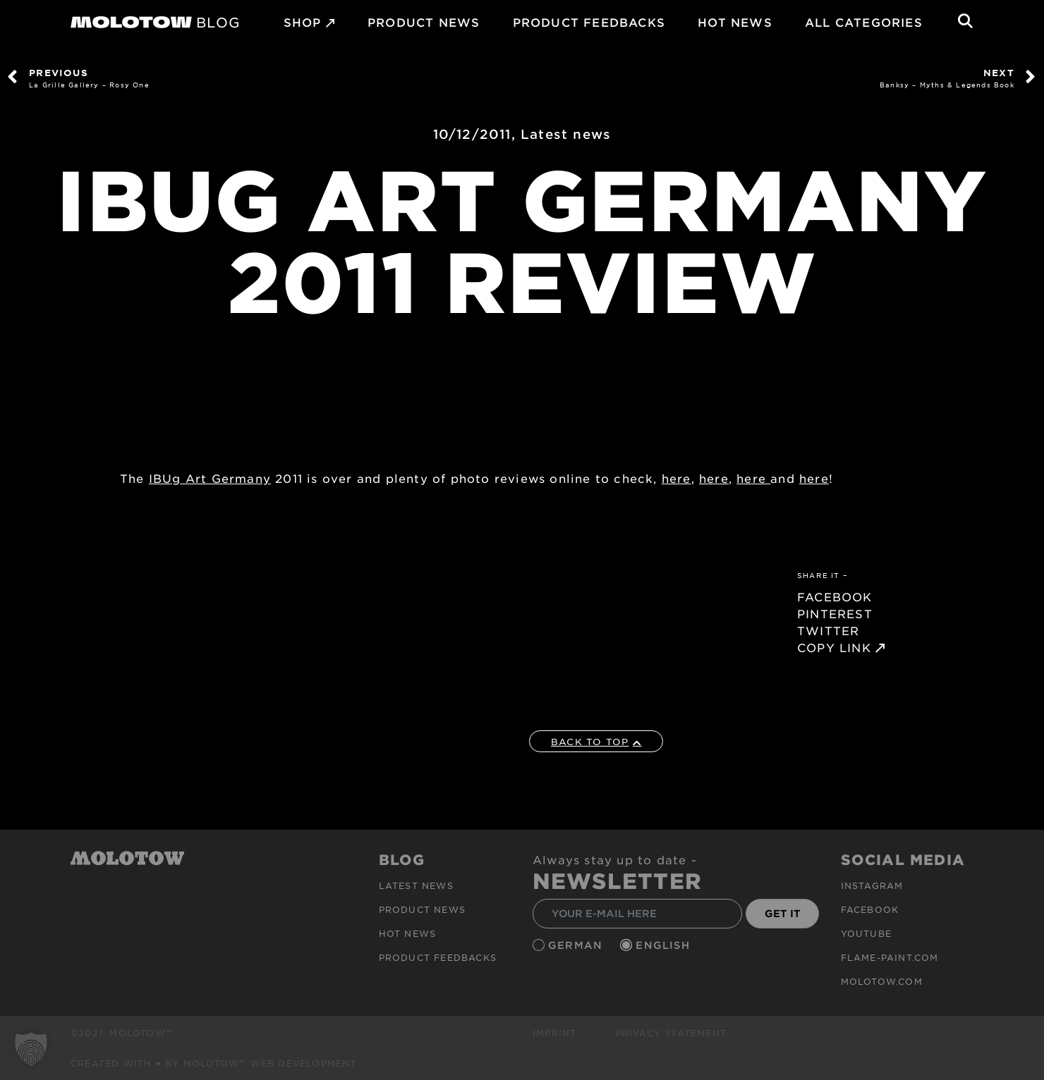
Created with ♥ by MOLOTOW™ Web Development (214, 1063)
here (676, 478)
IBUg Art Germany (210, 478)
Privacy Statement (671, 1032)
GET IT (783, 913)
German (577, 945)
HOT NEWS (735, 22)
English (664, 945)
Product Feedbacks (589, 22)
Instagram (872, 885)
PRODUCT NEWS (424, 22)
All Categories (864, 22)
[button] (31, 1049)
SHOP (303, 22)
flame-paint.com (890, 957)
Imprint (554, 1032)
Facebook (870, 909)
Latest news (566, 134)
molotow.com (882, 981)
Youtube (866, 933)
